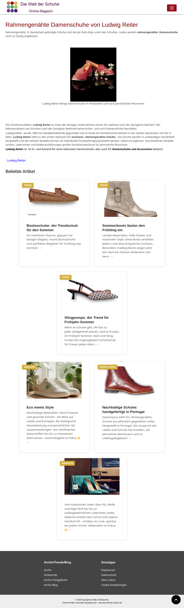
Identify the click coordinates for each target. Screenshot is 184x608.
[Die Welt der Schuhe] (33, 7)
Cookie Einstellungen (114, 585)
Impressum (108, 570)
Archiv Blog (51, 585)
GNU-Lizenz (108, 580)
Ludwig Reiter (16, 160)
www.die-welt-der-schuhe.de (110, 603)
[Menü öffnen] (172, 7)
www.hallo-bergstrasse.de (86, 603)
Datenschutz (108, 575)
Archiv (48, 570)
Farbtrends (50, 575)
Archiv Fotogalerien (55, 580)
